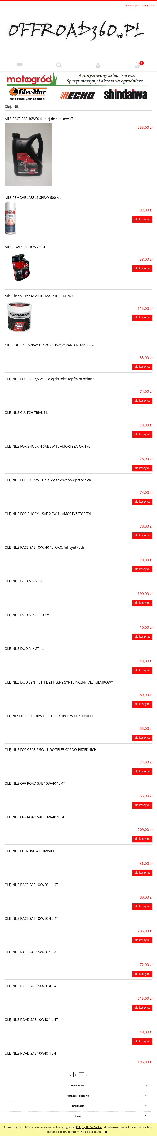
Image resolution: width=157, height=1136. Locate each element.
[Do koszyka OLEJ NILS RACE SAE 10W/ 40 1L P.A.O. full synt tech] (142, 569)
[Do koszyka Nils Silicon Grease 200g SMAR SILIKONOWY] (142, 318)
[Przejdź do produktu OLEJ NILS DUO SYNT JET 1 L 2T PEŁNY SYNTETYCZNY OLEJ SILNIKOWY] (34, 689)
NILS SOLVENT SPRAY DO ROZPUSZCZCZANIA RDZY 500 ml (50, 345)
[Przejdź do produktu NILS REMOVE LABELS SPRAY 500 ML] (34, 218)
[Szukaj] (59, 65)
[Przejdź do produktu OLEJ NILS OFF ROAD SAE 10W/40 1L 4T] (34, 790)
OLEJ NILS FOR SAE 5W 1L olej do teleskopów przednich (48, 480)
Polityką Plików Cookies (89, 1127)
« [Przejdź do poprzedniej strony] (70, 1075)
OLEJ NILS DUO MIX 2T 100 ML (28, 615)
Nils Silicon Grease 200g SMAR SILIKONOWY (39, 296)
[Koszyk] (137, 65)
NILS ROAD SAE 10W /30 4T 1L (28, 246)
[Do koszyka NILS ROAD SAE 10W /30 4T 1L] (142, 268)
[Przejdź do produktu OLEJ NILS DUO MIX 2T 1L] (34, 655)
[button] (20, 65)
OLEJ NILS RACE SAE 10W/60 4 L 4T (31, 918)
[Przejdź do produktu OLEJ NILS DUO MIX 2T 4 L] (34, 588)
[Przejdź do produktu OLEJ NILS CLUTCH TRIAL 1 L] (34, 419)
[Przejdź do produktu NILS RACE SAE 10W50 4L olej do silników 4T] (34, 154)
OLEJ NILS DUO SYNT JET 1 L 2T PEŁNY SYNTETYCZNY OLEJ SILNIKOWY (59, 682)
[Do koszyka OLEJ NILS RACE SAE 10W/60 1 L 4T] (142, 906)
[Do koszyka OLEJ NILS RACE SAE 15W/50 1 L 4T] (142, 974)
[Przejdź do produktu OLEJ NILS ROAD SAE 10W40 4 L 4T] (34, 1060)
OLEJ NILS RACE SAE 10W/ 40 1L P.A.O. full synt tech (44, 547)
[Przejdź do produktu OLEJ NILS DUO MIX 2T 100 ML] (34, 622)
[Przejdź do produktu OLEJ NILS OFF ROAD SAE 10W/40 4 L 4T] (34, 824)
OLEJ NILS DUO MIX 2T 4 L (24, 581)
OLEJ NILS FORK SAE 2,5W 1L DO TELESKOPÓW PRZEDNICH (51, 749)
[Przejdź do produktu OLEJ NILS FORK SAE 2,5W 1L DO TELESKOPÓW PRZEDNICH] (34, 757)
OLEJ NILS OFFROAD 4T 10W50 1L (30, 851)
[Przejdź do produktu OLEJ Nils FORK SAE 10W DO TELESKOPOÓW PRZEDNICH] (34, 723)
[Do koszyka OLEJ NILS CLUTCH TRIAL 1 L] (142, 434)
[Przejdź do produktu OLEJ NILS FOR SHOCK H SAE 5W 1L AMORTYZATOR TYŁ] (34, 453)
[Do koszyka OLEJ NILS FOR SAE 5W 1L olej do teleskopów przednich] (142, 502)
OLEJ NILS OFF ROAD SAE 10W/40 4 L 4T (35, 817)
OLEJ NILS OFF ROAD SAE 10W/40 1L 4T (35, 783)
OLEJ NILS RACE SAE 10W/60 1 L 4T (31, 884)
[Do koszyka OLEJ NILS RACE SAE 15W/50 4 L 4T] (142, 1008)
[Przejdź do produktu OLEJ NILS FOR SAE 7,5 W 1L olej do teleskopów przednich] (34, 386)
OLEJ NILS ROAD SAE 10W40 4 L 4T (31, 1053)
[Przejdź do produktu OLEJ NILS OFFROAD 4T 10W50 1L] (34, 858)
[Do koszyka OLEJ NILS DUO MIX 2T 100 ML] (142, 637)
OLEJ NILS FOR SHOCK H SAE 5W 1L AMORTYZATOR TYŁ (47, 446)
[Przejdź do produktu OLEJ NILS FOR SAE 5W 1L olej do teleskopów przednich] (34, 487)
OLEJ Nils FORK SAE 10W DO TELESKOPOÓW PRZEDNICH (49, 716)
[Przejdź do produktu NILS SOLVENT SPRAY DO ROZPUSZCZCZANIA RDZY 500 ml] (34, 352)
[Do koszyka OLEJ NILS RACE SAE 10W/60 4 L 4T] (142, 940)
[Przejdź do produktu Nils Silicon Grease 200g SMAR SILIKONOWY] (34, 317)
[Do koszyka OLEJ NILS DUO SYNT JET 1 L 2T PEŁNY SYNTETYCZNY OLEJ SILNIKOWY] (142, 704)
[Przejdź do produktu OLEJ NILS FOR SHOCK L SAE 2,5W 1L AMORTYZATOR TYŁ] (34, 521)
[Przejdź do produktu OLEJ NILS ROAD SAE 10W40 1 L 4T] (34, 1026)
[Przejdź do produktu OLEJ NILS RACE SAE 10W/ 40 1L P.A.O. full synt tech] (34, 554)
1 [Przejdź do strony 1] (75, 1075)
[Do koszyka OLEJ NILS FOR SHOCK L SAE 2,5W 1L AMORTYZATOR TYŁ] (142, 535)
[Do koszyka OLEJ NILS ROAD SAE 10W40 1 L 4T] (142, 1041)
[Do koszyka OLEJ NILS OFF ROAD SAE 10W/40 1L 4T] (142, 805)
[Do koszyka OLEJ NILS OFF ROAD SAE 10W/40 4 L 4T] (142, 839)
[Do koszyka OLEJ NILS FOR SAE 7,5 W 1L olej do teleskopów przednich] (142, 401)
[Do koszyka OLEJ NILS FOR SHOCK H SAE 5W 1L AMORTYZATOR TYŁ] (142, 468)
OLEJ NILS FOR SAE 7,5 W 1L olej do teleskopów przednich (50, 379)
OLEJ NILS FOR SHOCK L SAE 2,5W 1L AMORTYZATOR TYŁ (48, 513)
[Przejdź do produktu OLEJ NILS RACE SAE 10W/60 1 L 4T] (34, 892)
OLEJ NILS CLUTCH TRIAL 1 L (26, 412)
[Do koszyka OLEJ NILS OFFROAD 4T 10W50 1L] (142, 873)
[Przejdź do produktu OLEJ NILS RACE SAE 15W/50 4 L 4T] (34, 993)
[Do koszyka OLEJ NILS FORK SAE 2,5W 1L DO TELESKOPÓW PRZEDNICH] (142, 771)
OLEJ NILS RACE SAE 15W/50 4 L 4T (31, 986)
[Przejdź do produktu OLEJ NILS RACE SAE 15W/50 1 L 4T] (34, 959)
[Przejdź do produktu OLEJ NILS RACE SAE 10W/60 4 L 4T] (34, 925)
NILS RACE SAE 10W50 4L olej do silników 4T (39, 118)
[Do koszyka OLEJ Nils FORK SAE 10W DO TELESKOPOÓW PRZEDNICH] (142, 738)
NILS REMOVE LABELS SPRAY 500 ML (33, 197)
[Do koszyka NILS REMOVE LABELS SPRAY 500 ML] (142, 219)
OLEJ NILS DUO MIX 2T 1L (24, 648)
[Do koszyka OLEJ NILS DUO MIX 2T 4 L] (142, 603)
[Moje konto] (98, 65)
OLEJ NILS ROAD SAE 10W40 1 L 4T (31, 1019)
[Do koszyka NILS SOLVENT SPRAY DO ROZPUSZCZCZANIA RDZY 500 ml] (142, 367)
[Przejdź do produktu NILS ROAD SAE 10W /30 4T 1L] (34, 268)
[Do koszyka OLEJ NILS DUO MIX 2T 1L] (142, 670)
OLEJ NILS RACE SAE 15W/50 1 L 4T (31, 952)
